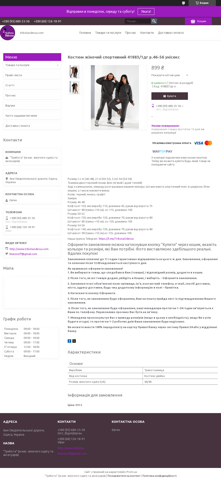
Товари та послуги (108, 32)
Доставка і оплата (171, 32)
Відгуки (10, 105)
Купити (171, 95)
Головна (85, 32)
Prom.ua (132, 472)
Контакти (147, 32)
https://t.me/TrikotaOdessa (116, 238)
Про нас (130, 32)
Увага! (146, 11)
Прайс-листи (13, 75)
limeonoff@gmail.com (23, 253)
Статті (9, 85)
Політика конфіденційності (160, 475)
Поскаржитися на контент (124, 475)
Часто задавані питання (21, 115)
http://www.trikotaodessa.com (29, 248)
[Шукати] (154, 21)
